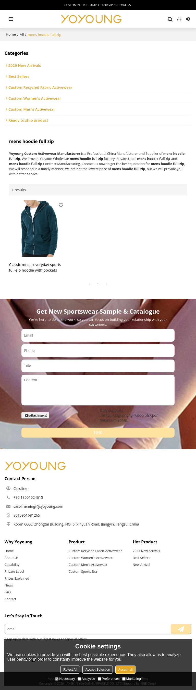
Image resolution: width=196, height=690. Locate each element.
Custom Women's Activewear (91, 557)
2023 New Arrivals (146, 550)
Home (11, 34)
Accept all (125, 669)
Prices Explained (17, 578)
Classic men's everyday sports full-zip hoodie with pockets (35, 267)
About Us (12, 557)
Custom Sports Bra (83, 571)
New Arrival (141, 564)
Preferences (109, 679)
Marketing (131, 679)
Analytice (86, 679)
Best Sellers (141, 557)
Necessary (65, 679)
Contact (10, 599)
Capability (12, 564)
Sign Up (187, 19)
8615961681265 (27, 515)
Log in (179, 19)
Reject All (70, 669)
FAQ (8, 592)
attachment (35, 415)
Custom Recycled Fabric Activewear (95, 550)
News (9, 585)
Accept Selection (97, 669)
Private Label (14, 571)
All (22, 34)
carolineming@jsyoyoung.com (38, 506)
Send (97, 432)
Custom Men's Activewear (88, 564)
